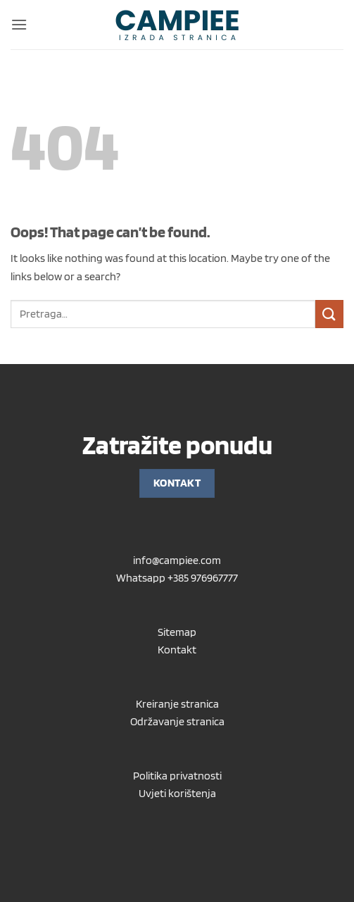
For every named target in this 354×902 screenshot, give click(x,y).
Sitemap (177, 632)
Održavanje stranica (177, 721)
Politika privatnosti (177, 775)
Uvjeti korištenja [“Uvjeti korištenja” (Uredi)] (177, 793)
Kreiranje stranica (177, 703)
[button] (19, 24)
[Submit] (329, 313)
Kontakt (177, 649)
